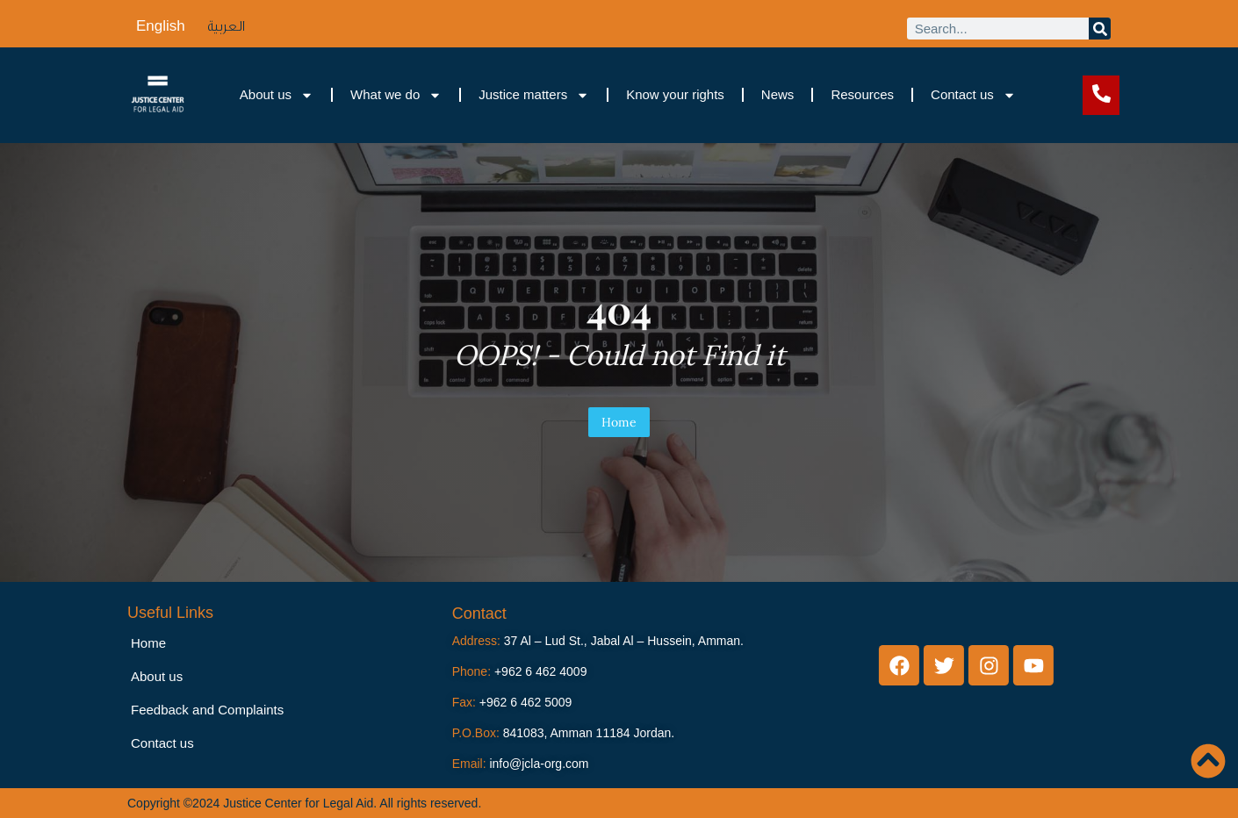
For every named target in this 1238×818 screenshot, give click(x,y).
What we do (396, 95)
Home (619, 422)
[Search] (1100, 28)
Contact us (973, 95)
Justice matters (534, 95)
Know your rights (675, 94)
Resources (862, 94)
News (778, 94)
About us (276, 95)
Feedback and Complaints (207, 709)
